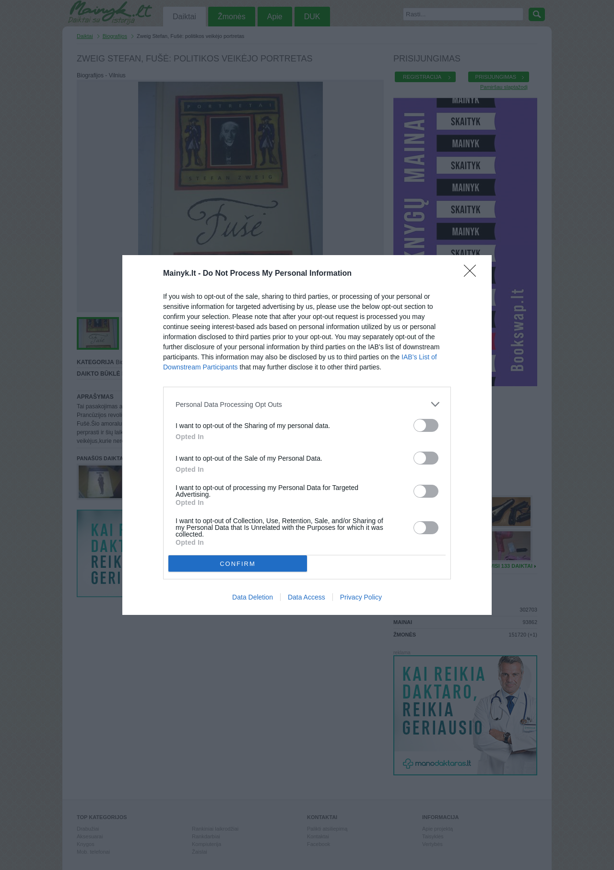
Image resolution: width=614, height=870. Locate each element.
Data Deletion (252, 597)
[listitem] (307, 404)
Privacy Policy (361, 597)
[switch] (425, 425)
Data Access (306, 597)
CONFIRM (238, 563)
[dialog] (307, 435)
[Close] (473, 274)
